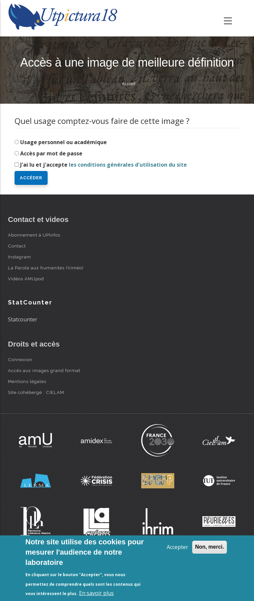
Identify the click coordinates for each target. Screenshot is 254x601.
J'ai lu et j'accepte (103, 164)
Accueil (128, 83)
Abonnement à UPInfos (34, 235)
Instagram (19, 256)
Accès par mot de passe (51, 153)
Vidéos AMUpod (26, 278)
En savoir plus (96, 593)
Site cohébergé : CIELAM (36, 392)
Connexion (20, 359)
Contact (17, 245)
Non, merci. (209, 547)
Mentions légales (27, 381)
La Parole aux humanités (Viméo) (46, 267)
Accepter (177, 547)
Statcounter (22, 319)
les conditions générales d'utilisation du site (128, 164)
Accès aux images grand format (44, 370)
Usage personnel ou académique (63, 142)
